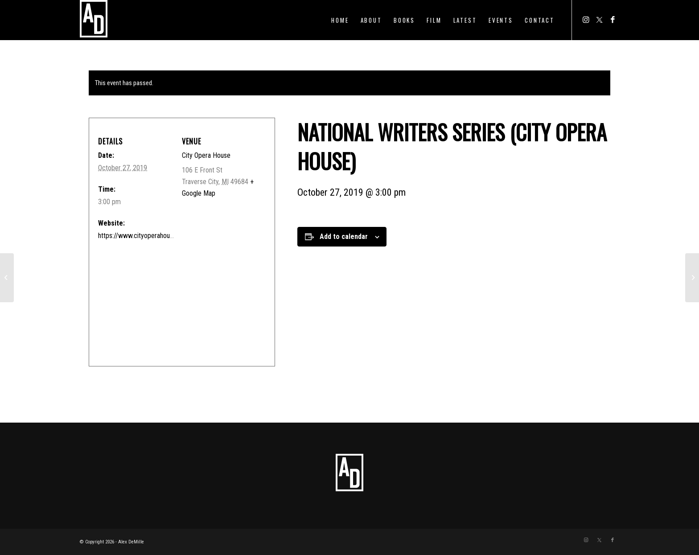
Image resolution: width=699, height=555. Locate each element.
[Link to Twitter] (599, 19)
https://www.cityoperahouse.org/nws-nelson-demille (170, 235)
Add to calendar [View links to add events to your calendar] (344, 236)
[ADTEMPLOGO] (93, 20)
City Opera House (206, 155)
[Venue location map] (178, 299)
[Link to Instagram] (585, 19)
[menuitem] (339, 20)
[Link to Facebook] (612, 19)
